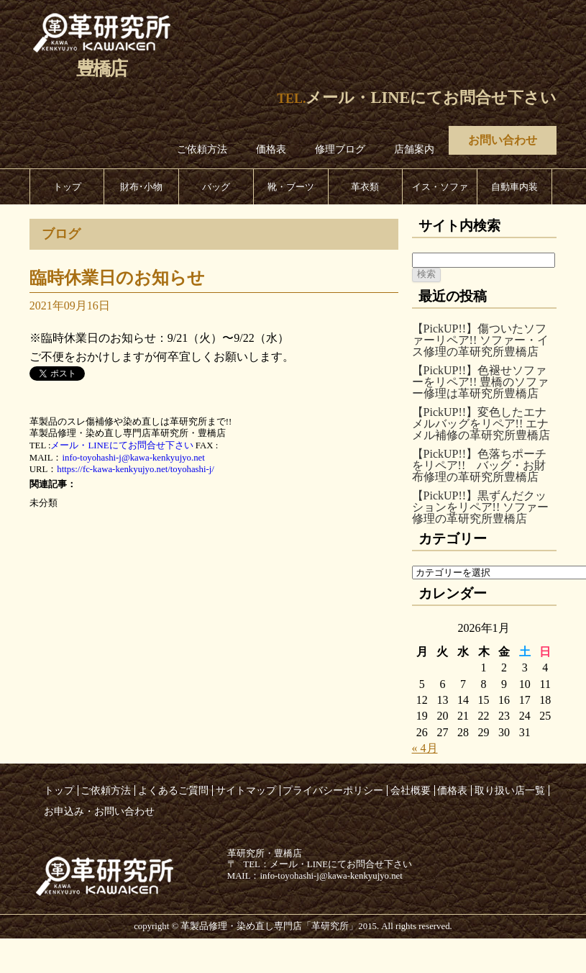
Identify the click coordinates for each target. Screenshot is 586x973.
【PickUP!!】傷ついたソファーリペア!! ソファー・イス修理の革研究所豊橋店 (480, 340)
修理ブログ (340, 149)
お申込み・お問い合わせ (99, 811)
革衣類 (365, 186)
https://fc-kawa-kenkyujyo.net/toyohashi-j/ (135, 469)
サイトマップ (246, 790)
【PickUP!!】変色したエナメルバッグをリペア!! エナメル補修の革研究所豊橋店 (481, 423)
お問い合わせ (502, 140)
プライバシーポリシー (333, 790)
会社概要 (410, 790)
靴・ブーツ (290, 186)
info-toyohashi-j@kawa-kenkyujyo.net (133, 458)
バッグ (216, 186)
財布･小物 (141, 186)
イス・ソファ (440, 186)
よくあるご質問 (173, 790)
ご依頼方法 (202, 149)
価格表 (271, 149)
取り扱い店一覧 (510, 790)
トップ (67, 186)
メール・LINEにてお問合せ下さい (431, 98)
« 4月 (425, 748)
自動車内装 (514, 186)
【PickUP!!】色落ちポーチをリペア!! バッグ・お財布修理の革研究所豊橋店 (479, 465)
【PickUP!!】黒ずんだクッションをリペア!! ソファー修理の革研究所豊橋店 (480, 507)
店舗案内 (414, 149)
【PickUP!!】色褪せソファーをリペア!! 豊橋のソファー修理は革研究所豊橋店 (480, 381)
